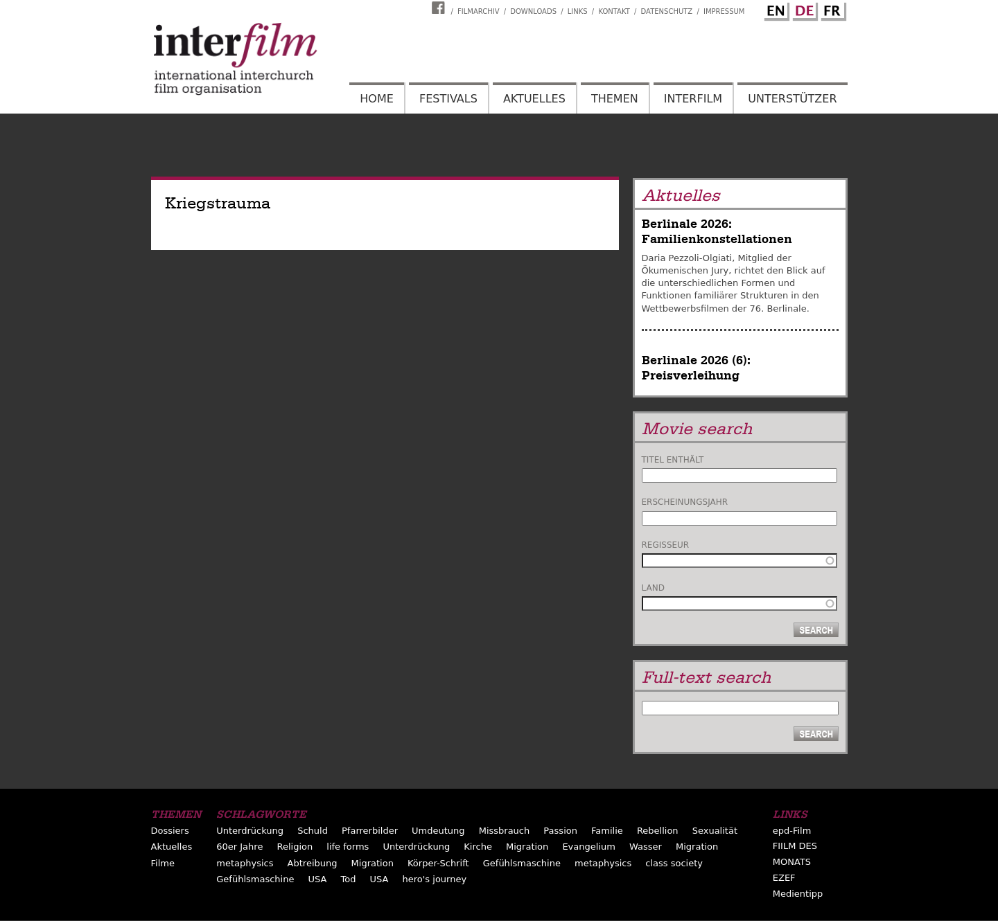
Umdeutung (438, 830)
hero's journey (435, 879)
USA (317, 879)
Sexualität (714, 830)
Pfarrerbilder (370, 830)
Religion (295, 846)
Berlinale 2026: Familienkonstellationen (717, 232)
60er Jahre (239, 846)
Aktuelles (534, 98)
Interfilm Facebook (440, 7)
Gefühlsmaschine (522, 863)
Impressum (724, 11)
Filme (163, 863)
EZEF (784, 878)
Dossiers (170, 830)
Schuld (312, 830)
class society (674, 863)
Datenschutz (667, 11)
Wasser (645, 846)
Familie (607, 830)
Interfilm (693, 98)
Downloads (533, 11)
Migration (527, 846)
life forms (347, 846)
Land (653, 588)
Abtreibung (313, 863)
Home (377, 98)
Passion (560, 830)
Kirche (478, 846)
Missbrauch (504, 830)
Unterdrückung (249, 830)
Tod (348, 879)
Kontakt (613, 11)
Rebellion (658, 830)
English (774, 9)
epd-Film (792, 830)
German (803, 9)
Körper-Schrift (438, 863)
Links (578, 11)
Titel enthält (673, 460)
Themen (614, 98)
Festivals (448, 98)
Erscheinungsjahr (685, 502)
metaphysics (244, 863)
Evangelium (588, 846)
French (831, 9)
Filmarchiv (478, 11)
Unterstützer (792, 98)
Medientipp (798, 893)
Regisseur (666, 545)
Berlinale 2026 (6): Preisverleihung (696, 368)
